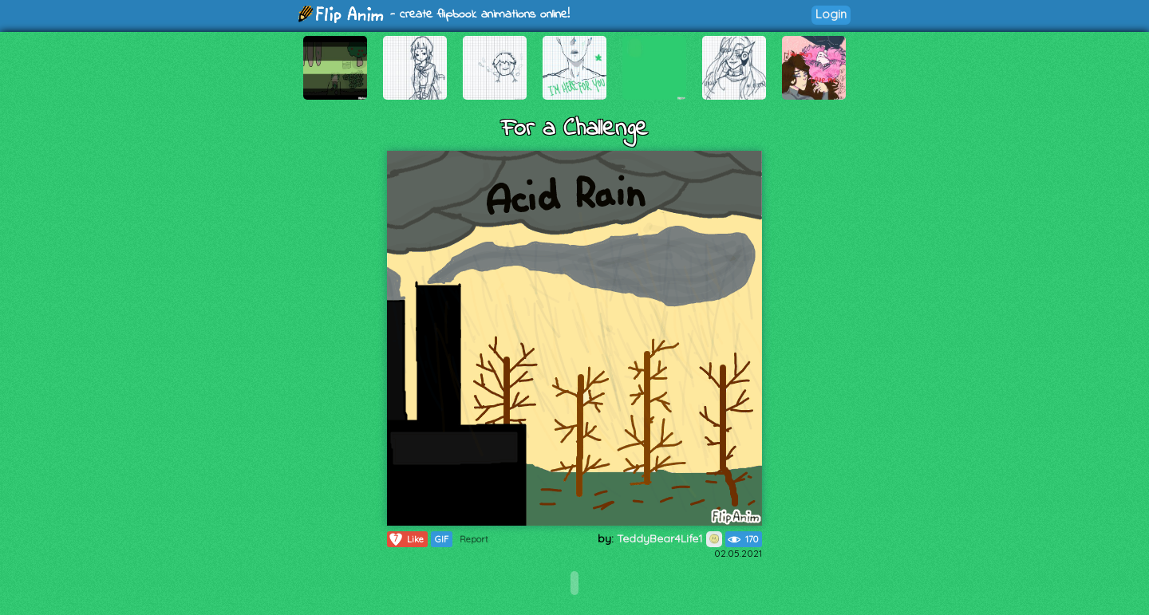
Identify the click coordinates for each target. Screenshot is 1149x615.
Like (406, 539)
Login (831, 14)
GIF (441, 539)
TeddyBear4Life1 (669, 538)
